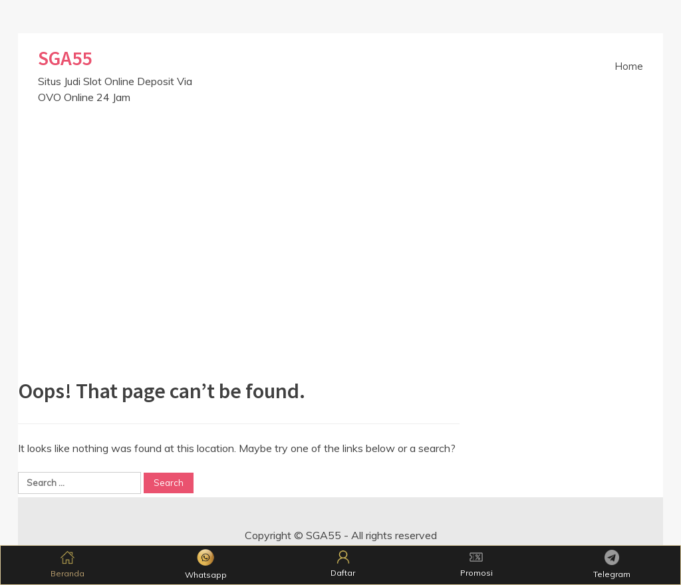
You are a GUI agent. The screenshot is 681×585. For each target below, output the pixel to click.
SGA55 (65, 57)
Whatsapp (206, 564)
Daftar (343, 564)
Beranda (67, 564)
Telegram (611, 564)
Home (628, 66)
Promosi (476, 564)
